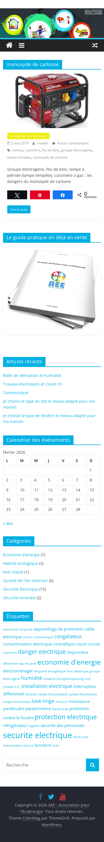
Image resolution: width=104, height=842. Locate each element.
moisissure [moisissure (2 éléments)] (79, 701)
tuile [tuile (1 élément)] (55, 745)
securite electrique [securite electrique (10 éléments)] (37, 735)
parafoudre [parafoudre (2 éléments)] (13, 708)
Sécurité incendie (19, 597)
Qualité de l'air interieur (28, 136)
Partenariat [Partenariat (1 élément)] (60, 709)
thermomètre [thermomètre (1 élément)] (12, 745)
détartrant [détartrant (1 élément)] (10, 663)
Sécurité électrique (20, 589)
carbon (17, 150)
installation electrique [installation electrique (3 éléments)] (46, 686)
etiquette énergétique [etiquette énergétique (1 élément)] (49, 671)
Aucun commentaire (70, 143)
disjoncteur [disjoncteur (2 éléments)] (77, 652)
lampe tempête (19, 157)
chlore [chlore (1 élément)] (27, 637)
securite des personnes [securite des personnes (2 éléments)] (62, 725)
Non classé (13, 572)
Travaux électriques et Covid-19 (32, 384)
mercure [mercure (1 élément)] (61, 702)
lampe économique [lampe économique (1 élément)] (17, 702)
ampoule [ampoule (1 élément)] (26, 629)
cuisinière (32, 150)
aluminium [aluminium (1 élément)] (11, 629)
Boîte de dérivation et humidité (32, 375)
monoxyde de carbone (50, 157)
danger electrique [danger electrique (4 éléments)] (42, 651)
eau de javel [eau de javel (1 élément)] (27, 663)
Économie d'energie (21, 554)
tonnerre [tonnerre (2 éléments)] (43, 745)
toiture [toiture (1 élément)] (29, 745)
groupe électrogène (76, 150)
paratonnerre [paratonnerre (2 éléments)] (38, 708)
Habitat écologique (20, 563)
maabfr (43, 143)
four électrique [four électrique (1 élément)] (77, 671)
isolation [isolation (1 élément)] (31, 694)
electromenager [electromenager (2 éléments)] (18, 670)
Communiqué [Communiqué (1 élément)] (43, 637)
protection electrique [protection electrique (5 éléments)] (66, 717)
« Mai (8, 523)
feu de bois (50, 150)
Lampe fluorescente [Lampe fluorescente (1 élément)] (83, 694)
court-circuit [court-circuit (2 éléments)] (88, 644)
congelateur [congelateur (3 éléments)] (68, 636)
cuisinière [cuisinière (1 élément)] (10, 653)
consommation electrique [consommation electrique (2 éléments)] (27, 644)
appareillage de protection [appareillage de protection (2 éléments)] (58, 629)
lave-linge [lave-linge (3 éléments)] (43, 701)
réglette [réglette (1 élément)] (33, 726)
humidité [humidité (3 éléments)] (31, 678)
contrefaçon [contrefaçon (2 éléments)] (64, 644)
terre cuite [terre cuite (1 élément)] (80, 737)
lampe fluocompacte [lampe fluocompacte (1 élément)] (53, 694)
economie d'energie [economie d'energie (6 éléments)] (69, 662)
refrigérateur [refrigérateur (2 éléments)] (15, 725)
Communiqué (15, 392)
